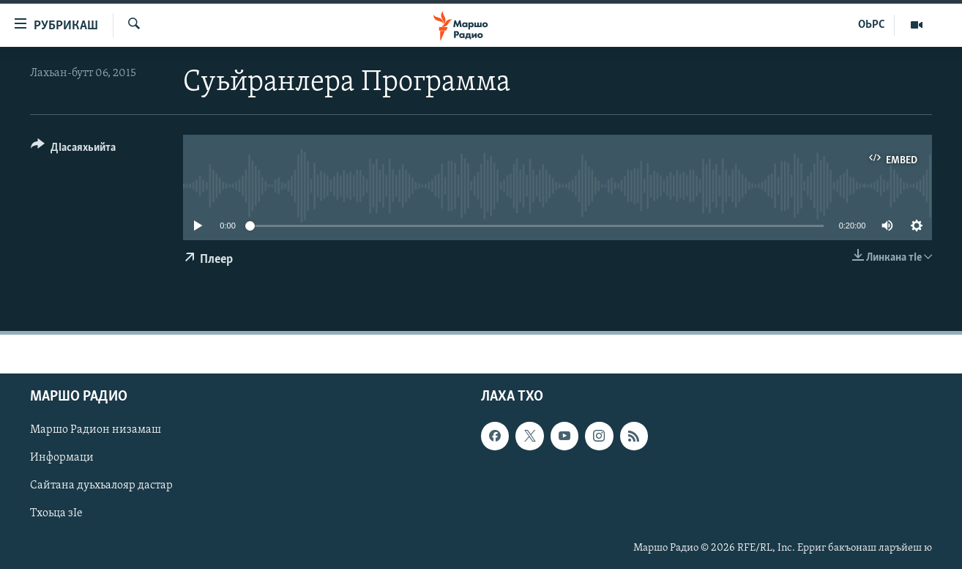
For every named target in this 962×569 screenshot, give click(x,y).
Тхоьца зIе (56, 513)
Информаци (62, 458)
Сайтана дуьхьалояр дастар (101, 485)
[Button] (73, 150)
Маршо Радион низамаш (95, 430)
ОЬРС (871, 25)
